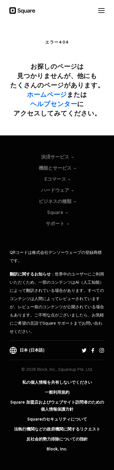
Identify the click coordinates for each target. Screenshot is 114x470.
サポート (55, 223)
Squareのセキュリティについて (57, 419)
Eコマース (55, 179)
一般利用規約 (57, 392)
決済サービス (55, 157)
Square (55, 212)
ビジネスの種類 (55, 201)
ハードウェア (55, 190)
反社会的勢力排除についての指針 (57, 439)
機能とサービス (55, 168)
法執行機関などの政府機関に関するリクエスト (57, 429)
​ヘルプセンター (53, 104)
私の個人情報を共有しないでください (57, 382)
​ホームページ (47, 94)
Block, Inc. (57, 449)
